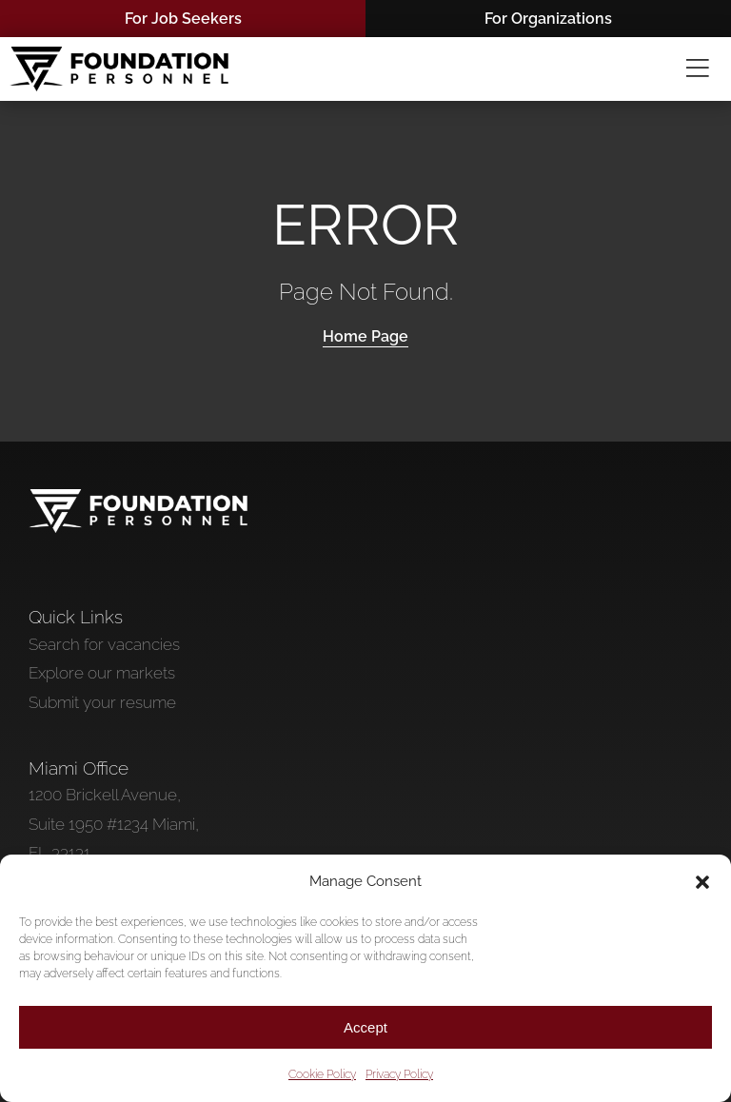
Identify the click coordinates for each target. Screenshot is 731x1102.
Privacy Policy (399, 1074)
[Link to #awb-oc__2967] (697, 69)
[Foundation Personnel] (138, 496)
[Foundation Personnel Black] (119, 54)
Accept (365, 1027)
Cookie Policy (322, 1074)
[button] (702, 882)
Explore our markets (102, 672)
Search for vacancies (104, 644)
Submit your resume (102, 702)
